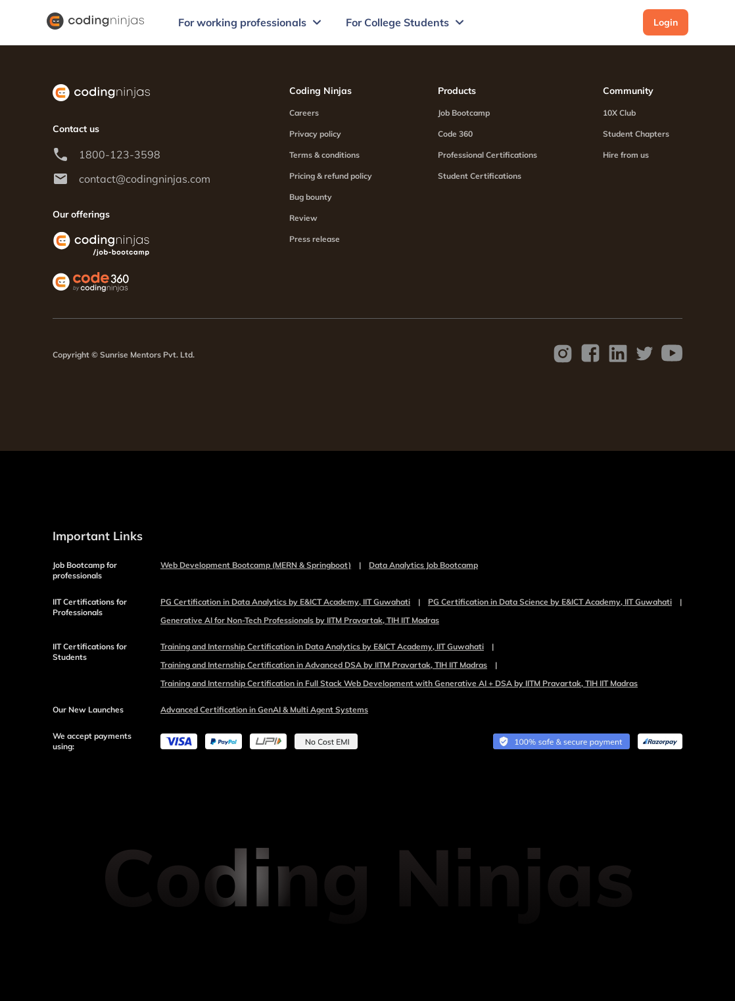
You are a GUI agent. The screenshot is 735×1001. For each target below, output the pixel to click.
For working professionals (251, 22)
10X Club (619, 113)
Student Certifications (479, 176)
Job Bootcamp (464, 113)
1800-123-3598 (119, 154)
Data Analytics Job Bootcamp (423, 565)
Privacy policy (315, 134)
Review (303, 218)
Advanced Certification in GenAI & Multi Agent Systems (264, 709)
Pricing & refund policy (330, 176)
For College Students (406, 22)
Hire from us (626, 155)
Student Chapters (636, 134)
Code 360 (455, 134)
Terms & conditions (324, 155)
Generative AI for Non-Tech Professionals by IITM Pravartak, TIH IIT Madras (299, 620)
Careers (304, 113)
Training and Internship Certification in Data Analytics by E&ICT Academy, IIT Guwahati (327, 646)
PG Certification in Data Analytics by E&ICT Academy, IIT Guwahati (290, 602)
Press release (314, 239)
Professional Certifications (487, 155)
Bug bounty (310, 197)
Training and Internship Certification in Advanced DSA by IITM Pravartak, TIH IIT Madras (328, 665)
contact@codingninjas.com (144, 178)
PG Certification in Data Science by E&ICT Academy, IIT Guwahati (555, 602)
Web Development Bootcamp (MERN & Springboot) (260, 565)
